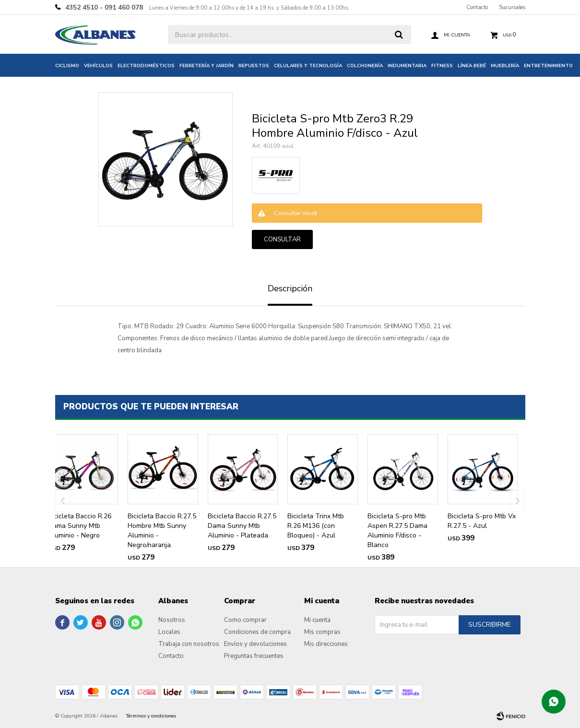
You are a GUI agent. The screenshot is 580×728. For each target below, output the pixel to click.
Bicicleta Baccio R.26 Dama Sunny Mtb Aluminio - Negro (79, 526)
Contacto (477, 7)
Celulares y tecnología (308, 65)
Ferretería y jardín (206, 65)
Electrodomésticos (146, 65)
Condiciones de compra (257, 632)
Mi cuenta (317, 620)
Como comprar (245, 620)
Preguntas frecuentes (254, 656)
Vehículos (98, 65)
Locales (169, 632)
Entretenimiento (548, 65)
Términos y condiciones (151, 716)
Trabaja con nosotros (188, 644)
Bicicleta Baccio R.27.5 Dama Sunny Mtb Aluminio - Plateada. (242, 526)
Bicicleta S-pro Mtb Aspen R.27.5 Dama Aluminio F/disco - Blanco (397, 530)
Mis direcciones (326, 644)
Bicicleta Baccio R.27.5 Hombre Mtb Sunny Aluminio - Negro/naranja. (162, 530)
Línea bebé (472, 65)
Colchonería (365, 65)
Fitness (442, 65)
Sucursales (512, 7)
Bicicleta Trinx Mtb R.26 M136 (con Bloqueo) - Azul (315, 526)
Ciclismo (67, 65)
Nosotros (171, 620)
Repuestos (253, 65)
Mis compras (322, 632)
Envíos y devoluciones (255, 644)
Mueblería (505, 65)
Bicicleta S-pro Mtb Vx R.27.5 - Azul (482, 521)
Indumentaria (407, 65)
